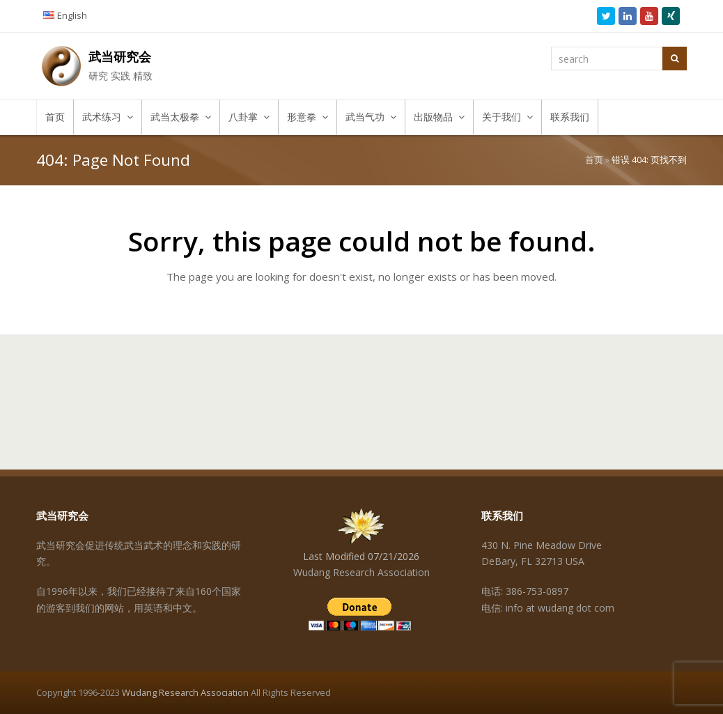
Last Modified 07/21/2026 (361, 556)
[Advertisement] (361, 388)
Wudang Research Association (185, 692)
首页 (594, 160)
